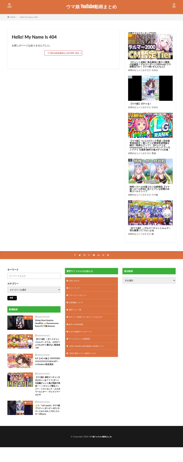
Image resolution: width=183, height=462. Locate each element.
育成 (154, 153)
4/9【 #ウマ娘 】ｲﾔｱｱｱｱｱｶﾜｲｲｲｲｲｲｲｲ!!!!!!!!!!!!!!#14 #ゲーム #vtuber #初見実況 (47, 368)
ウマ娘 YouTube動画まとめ (91, 6)
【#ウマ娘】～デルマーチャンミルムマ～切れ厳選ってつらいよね (150, 229)
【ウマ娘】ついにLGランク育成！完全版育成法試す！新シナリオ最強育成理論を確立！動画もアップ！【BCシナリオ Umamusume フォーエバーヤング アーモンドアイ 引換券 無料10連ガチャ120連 (150, 145)
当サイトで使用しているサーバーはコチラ (88, 319)
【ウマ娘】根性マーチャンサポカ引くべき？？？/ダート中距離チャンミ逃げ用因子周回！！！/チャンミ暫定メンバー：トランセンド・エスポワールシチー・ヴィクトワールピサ (48, 396)
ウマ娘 (155, 194)
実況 (29, 360)
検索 (11, 298)
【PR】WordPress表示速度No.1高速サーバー (89, 350)
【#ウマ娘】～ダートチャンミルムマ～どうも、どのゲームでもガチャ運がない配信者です (47, 347)
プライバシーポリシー (79, 296)
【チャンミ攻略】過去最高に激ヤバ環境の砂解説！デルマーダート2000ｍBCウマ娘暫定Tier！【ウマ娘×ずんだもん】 (150, 64)
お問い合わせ (75, 281)
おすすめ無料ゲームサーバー (82, 335)
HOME (12, 17)
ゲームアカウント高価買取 (81, 343)
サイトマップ (75, 289)
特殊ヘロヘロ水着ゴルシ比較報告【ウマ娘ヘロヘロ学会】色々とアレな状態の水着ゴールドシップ (149, 189)
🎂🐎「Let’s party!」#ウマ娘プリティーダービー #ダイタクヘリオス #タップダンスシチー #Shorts (47, 423)
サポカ (155, 70)
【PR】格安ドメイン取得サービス (84, 358)
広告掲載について (77, 304)
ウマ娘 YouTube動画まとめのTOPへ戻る (63, 53)
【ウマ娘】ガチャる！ (141, 104)
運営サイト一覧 (76, 312)
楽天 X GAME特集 (77, 327)
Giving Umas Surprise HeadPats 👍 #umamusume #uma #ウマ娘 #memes (47, 326)
